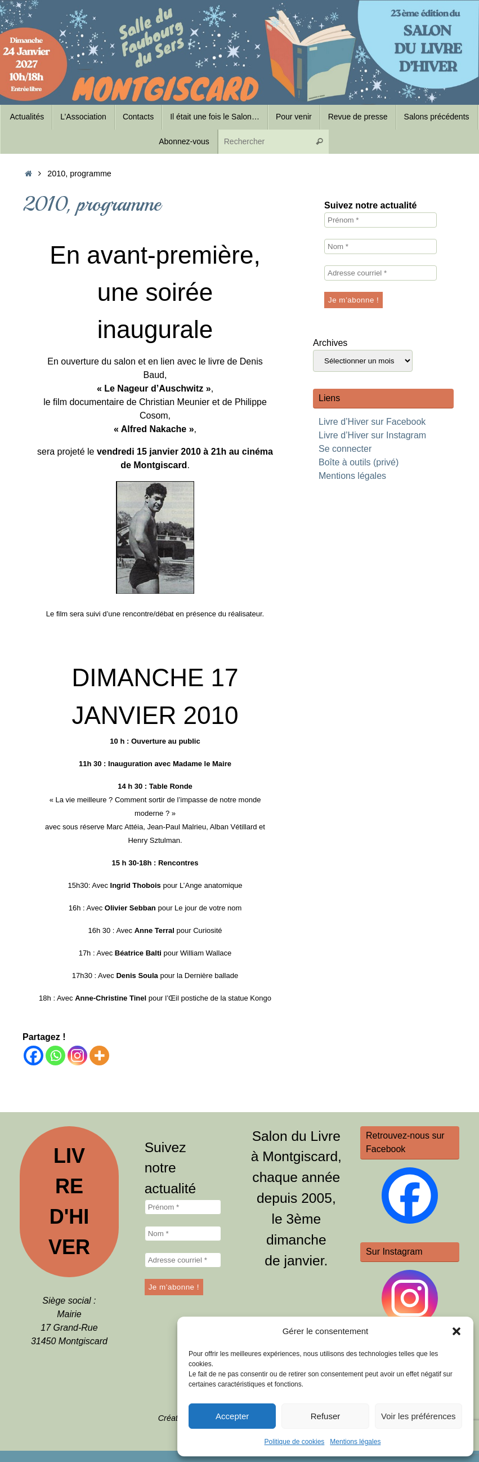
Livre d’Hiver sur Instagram (372, 435)
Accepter (232, 1416)
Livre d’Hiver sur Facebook (372, 421)
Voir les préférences (418, 1416)
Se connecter (345, 449)
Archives (330, 343)
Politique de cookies (295, 1442)
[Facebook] (33, 1055)
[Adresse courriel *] (380, 273)
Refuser (326, 1416)
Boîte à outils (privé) (359, 462)
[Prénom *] (380, 220)
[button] (456, 1331)
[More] (99, 1055)
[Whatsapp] (55, 1055)
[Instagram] (77, 1055)
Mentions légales (355, 1442)
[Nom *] (380, 246)
